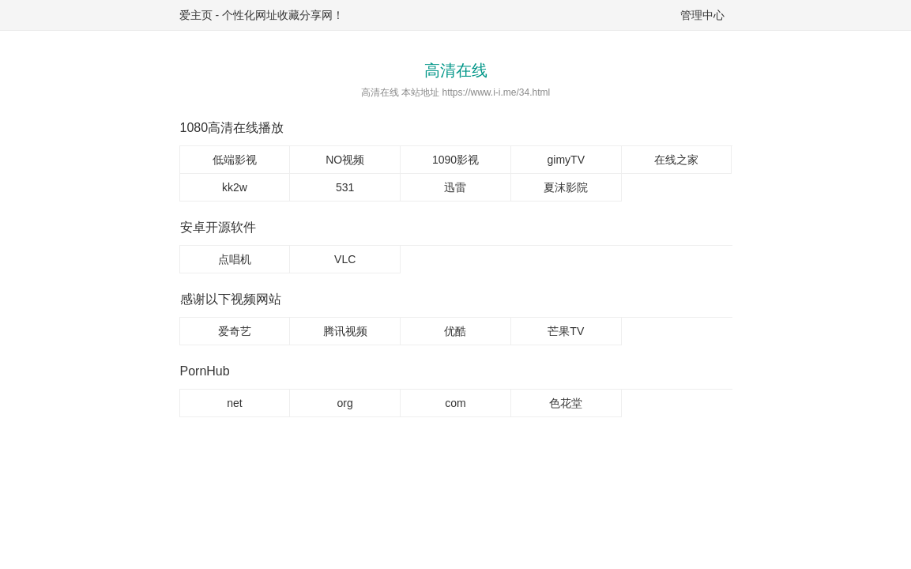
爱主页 (196, 15)
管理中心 (702, 15)
